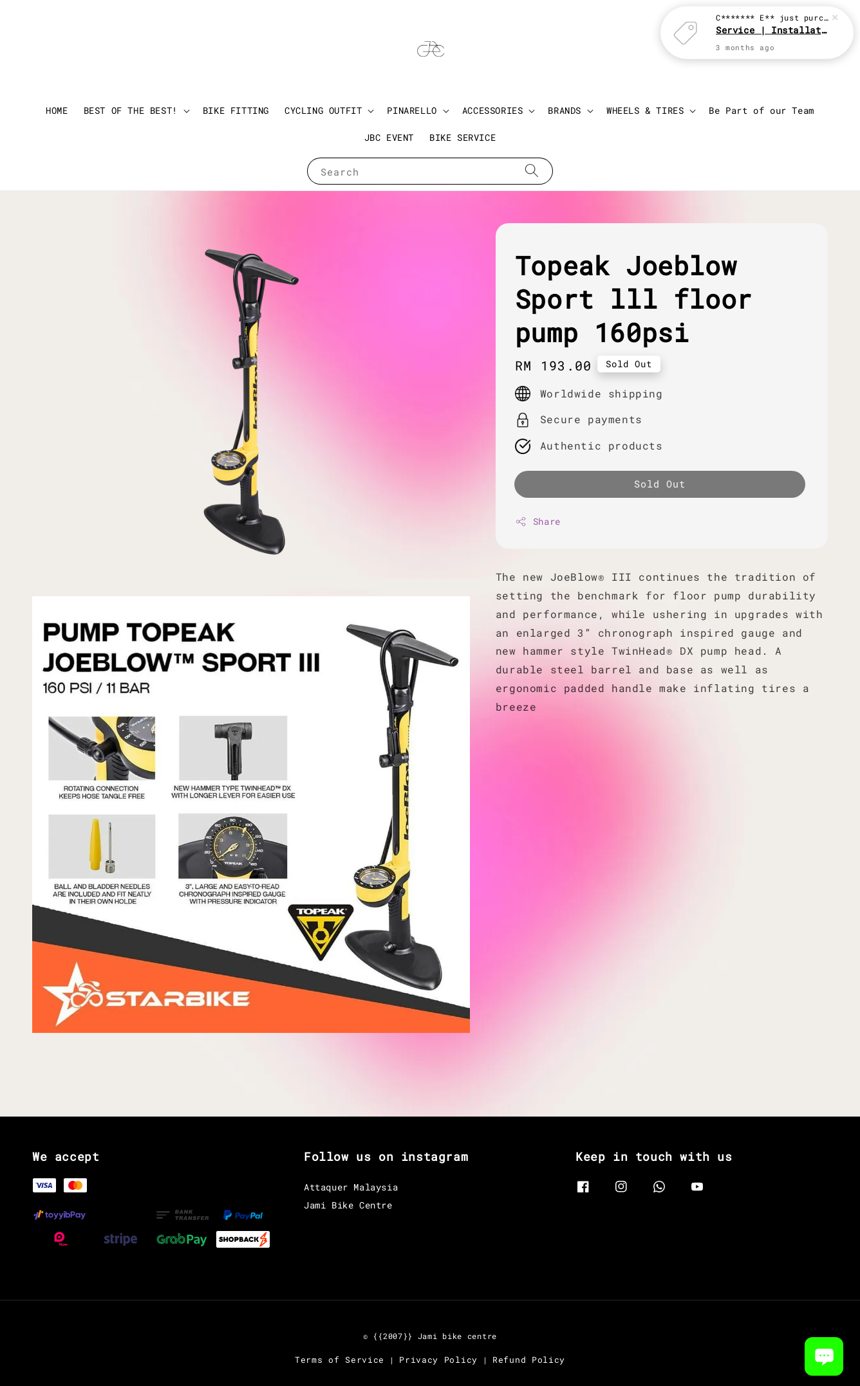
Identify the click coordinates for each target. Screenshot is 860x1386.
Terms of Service (339, 1359)
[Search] (531, 170)
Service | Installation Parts (772, 29)
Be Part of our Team (761, 110)
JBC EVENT (389, 137)
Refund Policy (528, 1359)
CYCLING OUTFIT (323, 110)
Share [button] (538, 521)
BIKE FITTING (236, 110)
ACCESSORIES (492, 110)
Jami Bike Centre (348, 1205)
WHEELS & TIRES (645, 110)
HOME (57, 110)
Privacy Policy (438, 1359)
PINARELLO (411, 110)
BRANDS (564, 110)
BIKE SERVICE (462, 137)
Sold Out (660, 483)
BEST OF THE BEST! (131, 110)
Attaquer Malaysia (351, 1187)
